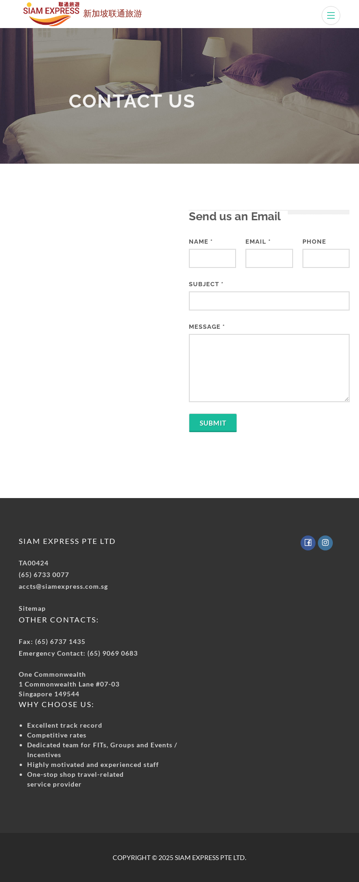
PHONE (314, 241)
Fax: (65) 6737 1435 (52, 641)
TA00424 (34, 563)
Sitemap (32, 608)
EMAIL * (258, 241)
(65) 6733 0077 (44, 574)
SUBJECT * (206, 284)
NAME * (201, 241)
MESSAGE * (207, 326)
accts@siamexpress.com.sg (63, 586)
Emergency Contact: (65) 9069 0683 (78, 653)
